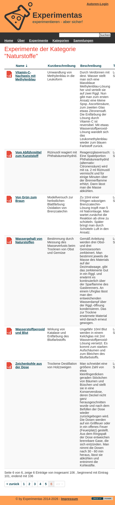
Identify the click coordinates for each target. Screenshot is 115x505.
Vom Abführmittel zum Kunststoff (28, 154)
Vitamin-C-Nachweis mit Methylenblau (25, 76)
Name (20, 66)
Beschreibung (90, 66)
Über (21, 40)
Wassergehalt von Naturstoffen (28, 240)
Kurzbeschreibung (61, 66)
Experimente (38, 40)
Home (8, 40)
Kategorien (60, 40)
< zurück (12, 484)
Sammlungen (83, 40)
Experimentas (57, 15)
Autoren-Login (97, 4)
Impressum (69, 499)
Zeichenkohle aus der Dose (28, 365)
